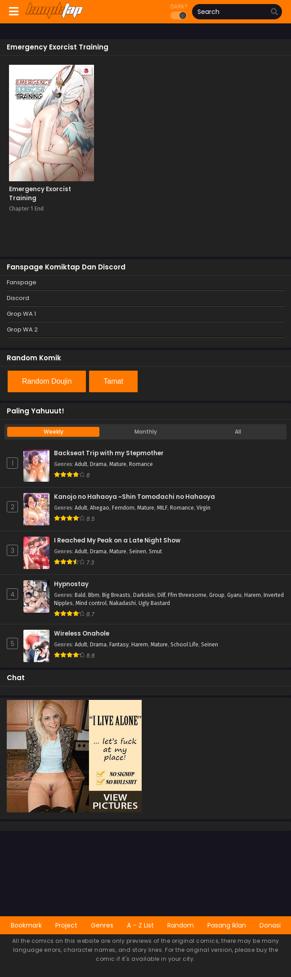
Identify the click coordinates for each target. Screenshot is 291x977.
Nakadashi (122, 603)
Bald (80, 595)
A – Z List (140, 925)
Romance (141, 464)
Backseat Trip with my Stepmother (109, 453)
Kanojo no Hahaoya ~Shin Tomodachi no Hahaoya (134, 497)
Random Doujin (47, 381)
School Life (184, 644)
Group (216, 595)
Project (66, 925)
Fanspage (21, 282)
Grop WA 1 (21, 313)
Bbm (93, 595)
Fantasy (119, 644)
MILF (162, 508)
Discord (18, 298)
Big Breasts (116, 595)
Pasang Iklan (226, 925)
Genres (102, 925)
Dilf (161, 595)
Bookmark (26, 925)
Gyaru (234, 595)
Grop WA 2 (22, 329)
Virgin (203, 508)
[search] (274, 12)
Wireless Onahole (81, 634)
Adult (81, 464)
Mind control (91, 603)
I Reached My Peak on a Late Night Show (117, 541)
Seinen (137, 551)
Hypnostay (71, 584)
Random (180, 925)
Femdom (123, 508)
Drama (98, 464)
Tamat (113, 381)
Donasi (270, 925)
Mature (117, 464)
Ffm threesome (187, 595)
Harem (252, 595)
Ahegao (99, 508)
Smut (155, 551)
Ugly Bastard (154, 603)
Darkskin (144, 595)
